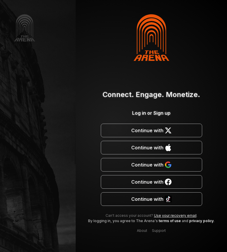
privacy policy (201, 221)
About (142, 230)
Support (159, 230)
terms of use (170, 221)
